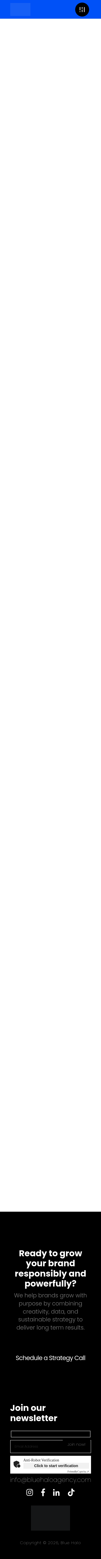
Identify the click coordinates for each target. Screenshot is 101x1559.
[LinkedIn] (56, 1491)
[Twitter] (71, 1491)
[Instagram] (29, 1491)
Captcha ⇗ (78, 1471)
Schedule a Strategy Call (50, 1358)
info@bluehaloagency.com (50, 1479)
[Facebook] (43, 1491)
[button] (82, 9)
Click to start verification (56, 1466)
